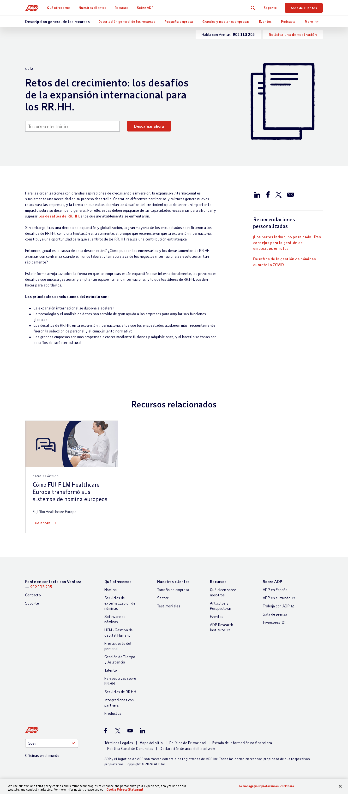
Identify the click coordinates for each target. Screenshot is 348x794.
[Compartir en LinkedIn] (257, 194)
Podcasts (288, 21)
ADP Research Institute (221, 627)
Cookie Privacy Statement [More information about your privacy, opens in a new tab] (125, 789)
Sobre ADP (145, 8)
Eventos (265, 21)
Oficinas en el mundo (42, 755)
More (309, 21)
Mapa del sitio (151, 742)
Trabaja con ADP (276, 606)
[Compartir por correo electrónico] (291, 194)
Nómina (110, 589)
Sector (163, 597)
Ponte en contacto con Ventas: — (53, 584)
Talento (110, 670)
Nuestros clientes (92, 8)
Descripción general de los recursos (126, 21)
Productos (112, 713)
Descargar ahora (149, 126)
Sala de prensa (275, 614)
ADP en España (275, 589)
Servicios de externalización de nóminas (119, 603)
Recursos (121, 8)
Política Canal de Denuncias (130, 748)
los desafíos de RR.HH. (59, 216)
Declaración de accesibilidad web (187, 748)
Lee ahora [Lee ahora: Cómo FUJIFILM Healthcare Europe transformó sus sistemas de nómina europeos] (42, 522)
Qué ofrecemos (58, 8)
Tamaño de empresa (173, 589)
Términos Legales (118, 742)
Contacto (33, 595)
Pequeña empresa (179, 21)
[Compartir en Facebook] (268, 194)
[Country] (51, 743)
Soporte (270, 8)
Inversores (271, 622)
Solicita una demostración (293, 34)
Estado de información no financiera (242, 742)
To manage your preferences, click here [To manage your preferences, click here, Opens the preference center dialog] (266, 786)
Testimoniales (168, 606)
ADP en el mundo (276, 597)
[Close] (340, 786)
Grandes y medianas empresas (226, 21)
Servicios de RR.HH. (120, 691)
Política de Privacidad (187, 742)
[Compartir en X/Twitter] (278, 194)
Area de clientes (304, 8)
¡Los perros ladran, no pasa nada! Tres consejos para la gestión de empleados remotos (287, 242)
